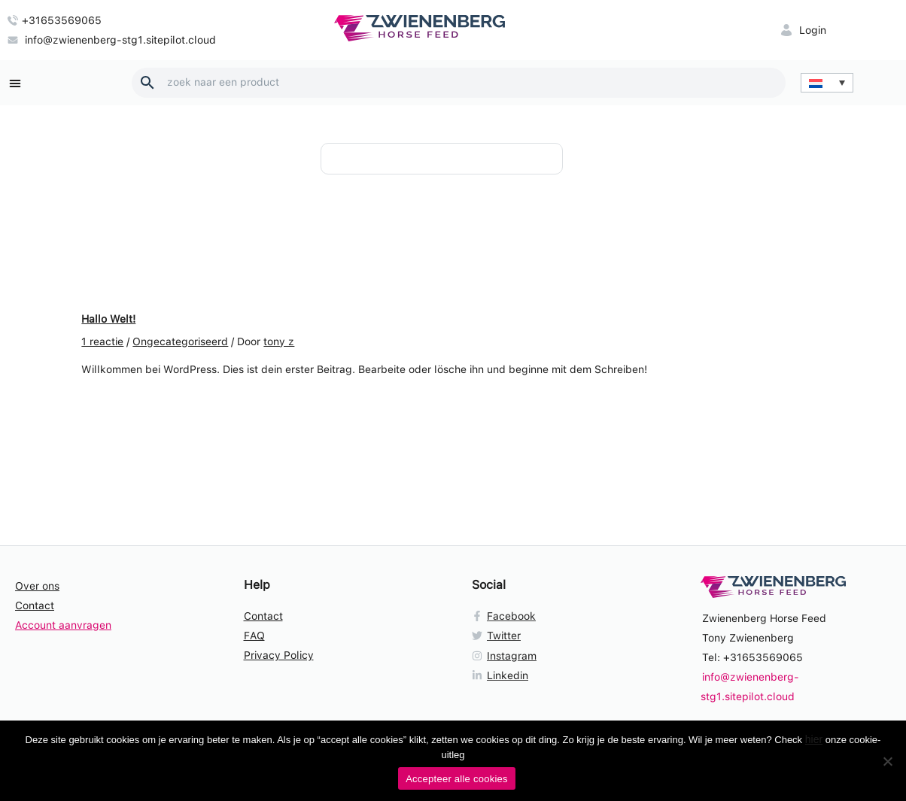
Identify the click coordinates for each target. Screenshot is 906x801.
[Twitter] (567, 635)
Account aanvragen (63, 625)
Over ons (37, 586)
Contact (34, 605)
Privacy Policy (279, 655)
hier (813, 739)
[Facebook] (567, 616)
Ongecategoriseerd (180, 341)
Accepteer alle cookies (457, 778)
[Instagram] (567, 656)
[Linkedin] (567, 675)
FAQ (254, 636)
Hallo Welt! (108, 319)
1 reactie (102, 341)
